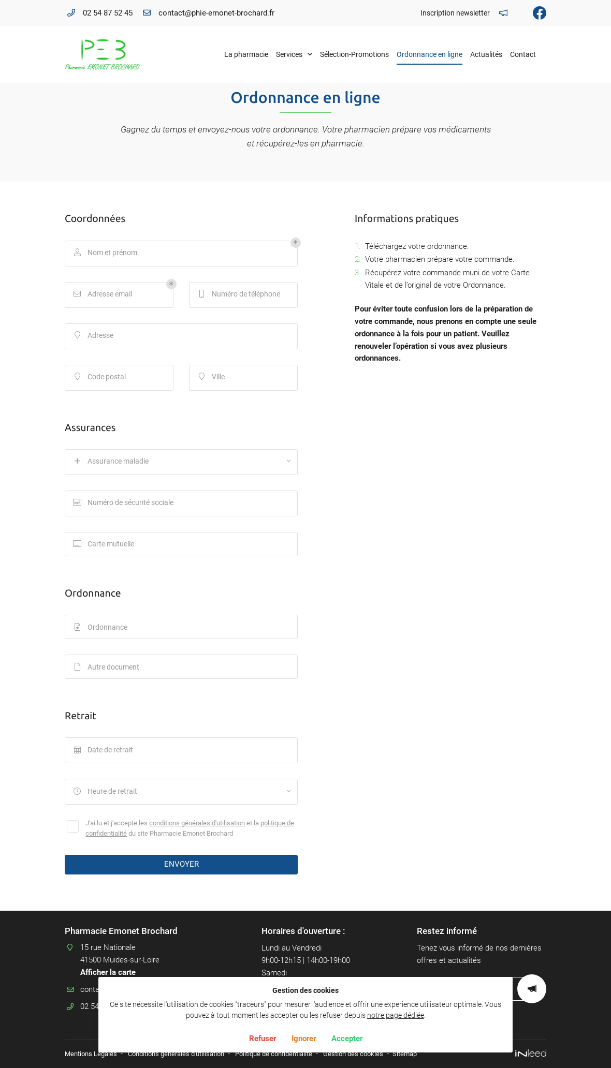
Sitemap (430, 1054)
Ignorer (304, 1038)
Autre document (106, 671)
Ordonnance (100, 629)
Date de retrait (103, 755)
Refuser (262, 1038)
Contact (523, 54)
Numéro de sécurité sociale (123, 503)
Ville (211, 377)
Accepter (346, 1038)
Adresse (93, 336)
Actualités (486, 54)
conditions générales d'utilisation (197, 827)
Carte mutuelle (104, 545)
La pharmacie (246, 54)
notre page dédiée (395, 1015)
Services (289, 54)
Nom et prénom (105, 253)
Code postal (100, 377)
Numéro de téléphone (239, 295)
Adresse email (103, 295)
